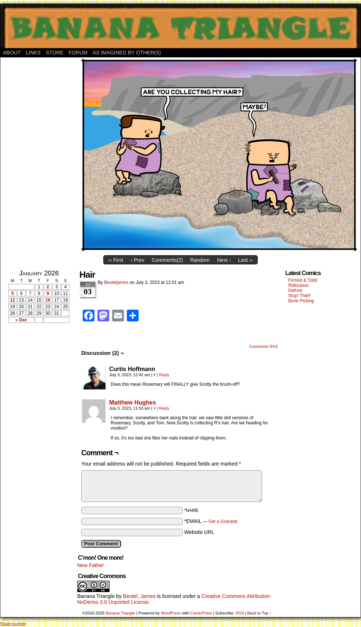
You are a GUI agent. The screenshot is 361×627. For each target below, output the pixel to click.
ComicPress (201, 613)
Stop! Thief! (299, 295)
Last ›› (245, 260)
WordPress (171, 613)
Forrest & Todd (302, 280)
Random (200, 260)
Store (55, 53)
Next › (223, 260)
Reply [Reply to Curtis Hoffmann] (164, 375)
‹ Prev (137, 260)
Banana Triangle (96, 596)
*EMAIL (211, 521)
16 (47, 300)
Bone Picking (301, 300)
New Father (90, 565)
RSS (240, 613)
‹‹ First (115, 260)
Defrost (295, 290)
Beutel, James (139, 596)
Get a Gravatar (222, 521)
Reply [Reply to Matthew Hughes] (164, 408)
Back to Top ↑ (259, 613)
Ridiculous (298, 285)
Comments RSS (263, 346)
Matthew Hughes (132, 402)
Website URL (199, 532)
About (12, 53)
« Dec (21, 320)
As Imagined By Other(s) (127, 53)
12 (12, 300)
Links (33, 53)
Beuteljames (116, 282)
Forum (78, 53)
